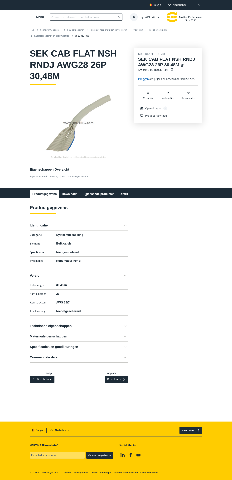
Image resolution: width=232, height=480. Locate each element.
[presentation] (177, 5)
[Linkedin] (122, 455)
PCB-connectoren (75, 29)
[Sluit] (198, 5)
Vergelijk (148, 95)
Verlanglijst (168, 95)
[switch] (148, 93)
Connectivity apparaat (50, 29)
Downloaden (188, 95)
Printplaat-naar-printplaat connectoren (108, 29)
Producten (138, 29)
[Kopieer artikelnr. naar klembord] (171, 70)
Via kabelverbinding (158, 29)
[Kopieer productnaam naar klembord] (182, 65)
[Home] (33, 30)
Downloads (69, 194)
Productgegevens (44, 194)
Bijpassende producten (98, 194)
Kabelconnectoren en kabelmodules (51, 35)
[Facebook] (130, 455)
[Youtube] (138, 455)
